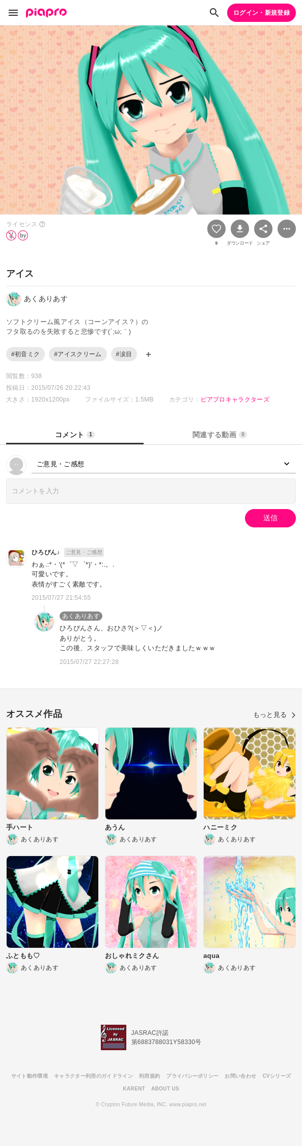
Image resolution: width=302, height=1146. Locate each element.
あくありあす (81, 616)
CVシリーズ (276, 1076)
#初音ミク (25, 354)
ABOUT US (165, 1088)
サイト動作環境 (29, 1076)
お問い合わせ (240, 1076)
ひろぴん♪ (46, 552)
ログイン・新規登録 (261, 12)
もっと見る (274, 714)
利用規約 (149, 1076)
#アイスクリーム (77, 354)
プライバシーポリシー (192, 1076)
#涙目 (124, 354)
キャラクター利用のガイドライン (93, 1076)
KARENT (134, 1088)
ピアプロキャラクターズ (235, 399)
